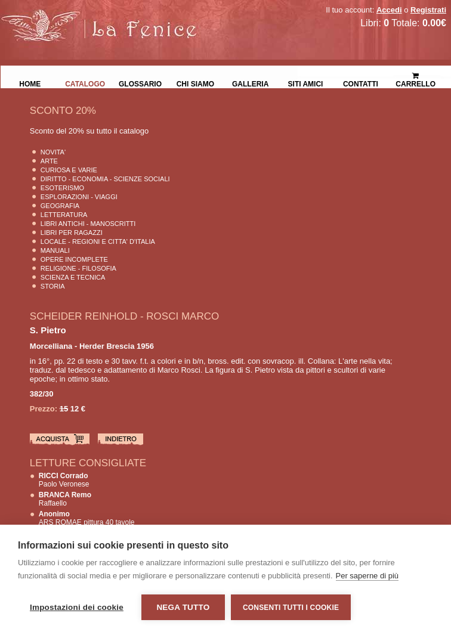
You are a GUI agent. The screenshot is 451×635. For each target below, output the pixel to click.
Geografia (60, 205)
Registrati (428, 9)
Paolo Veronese (64, 480)
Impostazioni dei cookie (76, 607)
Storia (53, 286)
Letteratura (64, 214)
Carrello (415, 75)
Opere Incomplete (74, 259)
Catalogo (85, 83)
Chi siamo (195, 83)
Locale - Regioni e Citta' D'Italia (98, 241)
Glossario (140, 83)
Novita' (53, 152)
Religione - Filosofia (78, 268)
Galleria (250, 83)
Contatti (360, 83)
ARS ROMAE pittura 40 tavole (87, 518)
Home (30, 83)
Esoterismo (62, 187)
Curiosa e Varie (69, 170)
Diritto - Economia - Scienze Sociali (105, 178)
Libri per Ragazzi (72, 232)
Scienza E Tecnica (73, 277)
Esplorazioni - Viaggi (79, 196)
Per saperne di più (367, 575)
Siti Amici (305, 83)
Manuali (55, 250)
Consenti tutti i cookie (291, 607)
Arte (49, 161)
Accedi (389, 9)
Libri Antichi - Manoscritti (88, 223)
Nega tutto (182, 607)
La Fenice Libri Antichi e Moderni (104, 18)
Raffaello (65, 499)
